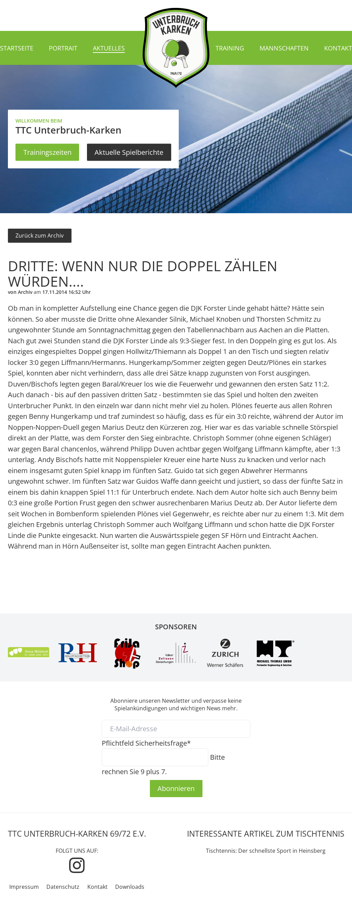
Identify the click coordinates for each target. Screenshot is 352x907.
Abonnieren (176, 788)
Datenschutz (62, 887)
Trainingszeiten (47, 152)
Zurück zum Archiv (39, 235)
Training (230, 48)
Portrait (63, 48)
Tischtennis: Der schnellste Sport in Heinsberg (266, 850)
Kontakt (338, 48)
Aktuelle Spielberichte (129, 152)
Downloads (129, 887)
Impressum (24, 887)
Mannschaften (284, 48)
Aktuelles (109, 48)
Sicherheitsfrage (146, 743)
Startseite (16, 48)
